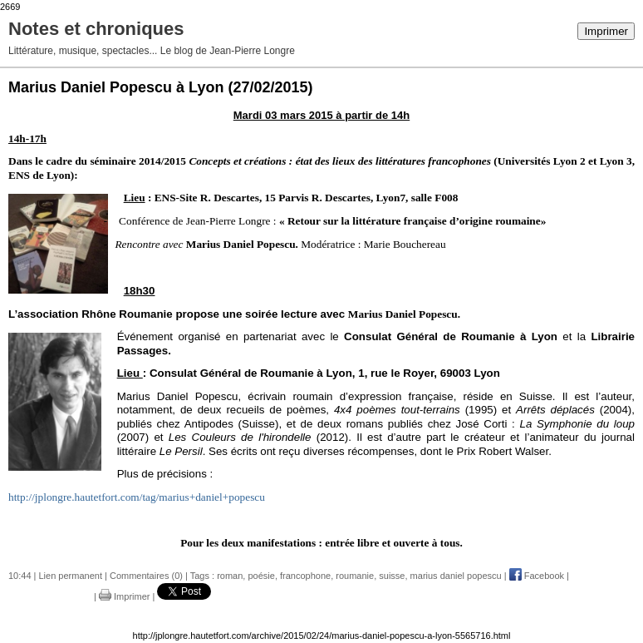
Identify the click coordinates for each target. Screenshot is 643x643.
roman (230, 576)
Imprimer (606, 31)
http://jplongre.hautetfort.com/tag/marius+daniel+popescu (136, 497)
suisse (392, 576)
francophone (305, 576)
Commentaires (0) (146, 576)
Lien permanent (70, 576)
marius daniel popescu (456, 576)
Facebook (536, 576)
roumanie (355, 576)
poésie (261, 576)
